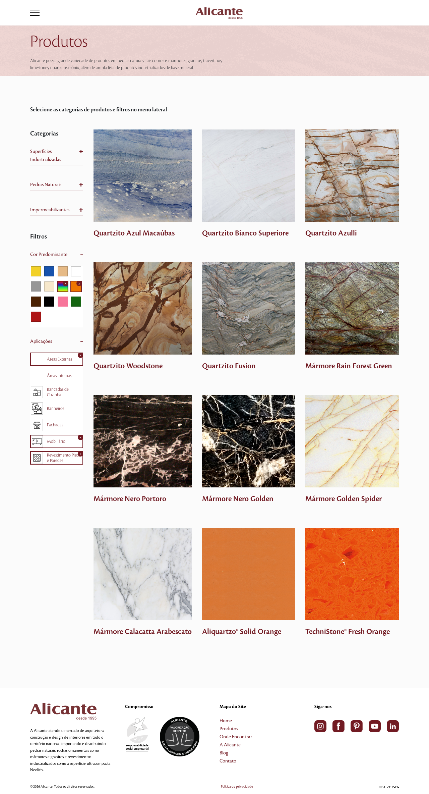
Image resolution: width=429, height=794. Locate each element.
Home (226, 721)
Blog (224, 753)
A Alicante (230, 745)
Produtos (229, 729)
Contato (228, 761)
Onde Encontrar (236, 737)
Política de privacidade (237, 786)
